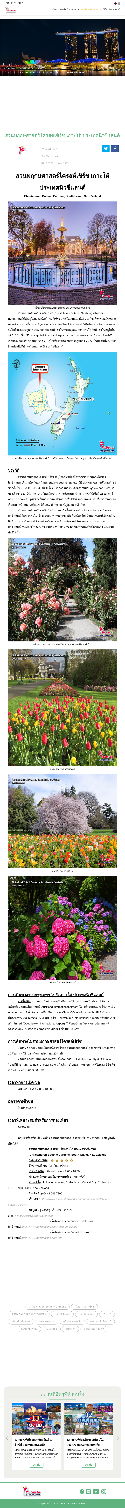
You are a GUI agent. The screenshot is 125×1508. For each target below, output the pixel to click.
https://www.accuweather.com (35, 1215)
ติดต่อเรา (113, 9)
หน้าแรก (54, 9)
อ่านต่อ (36, 1464)
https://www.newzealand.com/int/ (41, 1237)
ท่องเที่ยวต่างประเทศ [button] (91, 9)
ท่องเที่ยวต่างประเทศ (30, 68)
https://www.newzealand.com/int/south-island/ (49, 1226)
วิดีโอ (105, 9)
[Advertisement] (62, 102)
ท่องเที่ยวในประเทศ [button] (69, 9)
